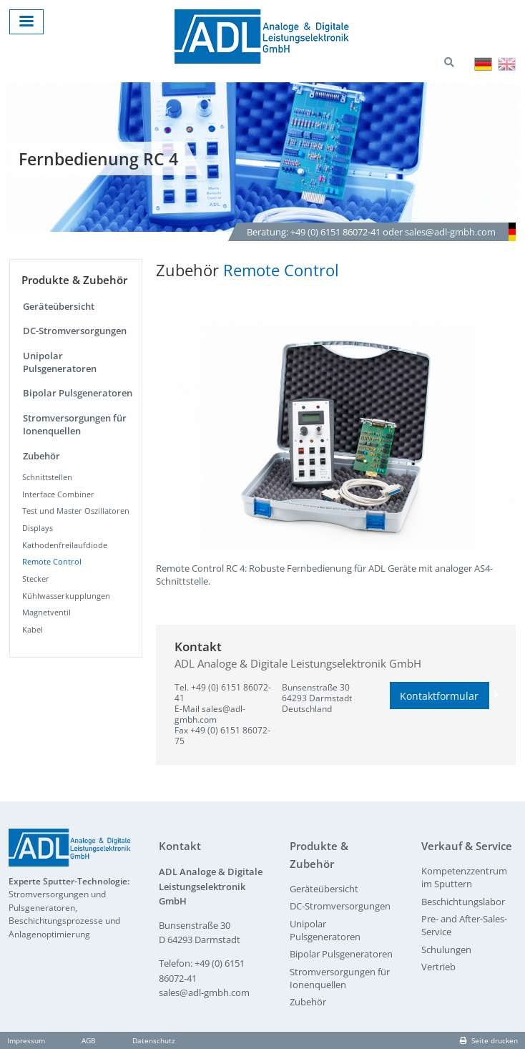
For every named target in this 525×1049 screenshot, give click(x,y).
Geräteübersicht (58, 306)
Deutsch (483, 64)
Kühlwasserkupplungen (66, 595)
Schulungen (446, 949)
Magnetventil (46, 612)
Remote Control (52, 561)
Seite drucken (489, 1040)
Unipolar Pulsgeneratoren (60, 362)
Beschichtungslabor (463, 901)
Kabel (32, 629)
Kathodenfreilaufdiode (64, 545)
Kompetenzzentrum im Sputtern (464, 877)
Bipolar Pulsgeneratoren (77, 392)
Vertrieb (438, 966)
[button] (336, 438)
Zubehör (41, 455)
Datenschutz (153, 1040)
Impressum (26, 1040)
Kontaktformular (444, 696)
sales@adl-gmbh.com (210, 714)
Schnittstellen (47, 477)
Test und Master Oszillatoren (75, 510)
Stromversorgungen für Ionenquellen (75, 424)
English (507, 64)
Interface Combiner (58, 494)
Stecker (35, 578)
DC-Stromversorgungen (75, 330)
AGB (88, 1040)
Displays (37, 527)
